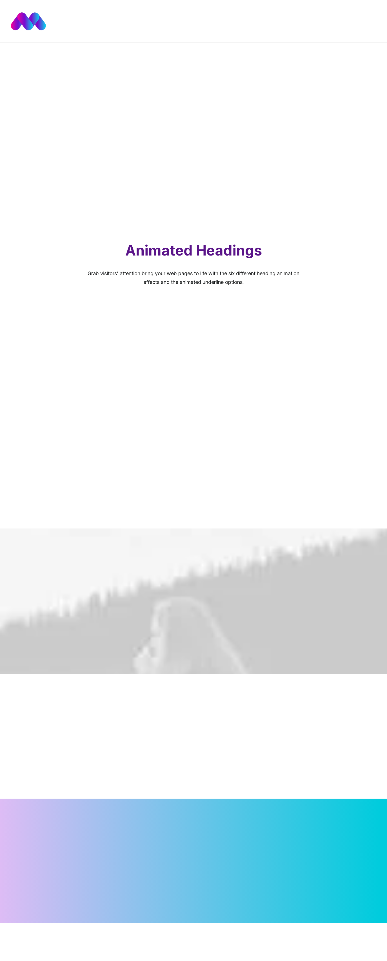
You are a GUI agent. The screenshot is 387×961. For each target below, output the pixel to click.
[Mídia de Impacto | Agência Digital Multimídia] (61, 21)
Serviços (205, 21)
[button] (358, 21)
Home (182, 21)
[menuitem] (182, 21)
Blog (226, 21)
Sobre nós (249, 21)
